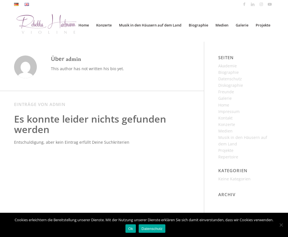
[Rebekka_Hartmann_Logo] (54, 25)
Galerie (225, 98)
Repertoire (228, 157)
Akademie (227, 65)
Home (223, 105)
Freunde (226, 91)
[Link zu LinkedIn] (253, 4)
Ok (130, 229)
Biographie (228, 72)
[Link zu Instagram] (261, 4)
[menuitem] (18, 4)
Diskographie (230, 85)
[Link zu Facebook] (244, 4)
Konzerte (226, 124)
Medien (225, 131)
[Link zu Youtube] (270, 4)
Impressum (229, 111)
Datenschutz (230, 78)
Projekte (225, 150)
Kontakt (225, 118)
